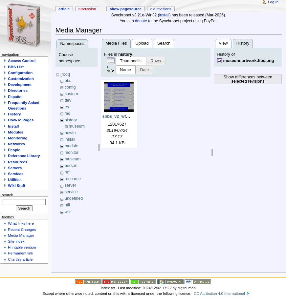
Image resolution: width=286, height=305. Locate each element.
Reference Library (24, 156)
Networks (16, 144)
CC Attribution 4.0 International (219, 293)
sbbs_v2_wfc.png (119, 116)
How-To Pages (20, 120)
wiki (68, 212)
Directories (18, 90)
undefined (74, 198)
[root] (65, 74)
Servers (15, 168)
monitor (71, 152)
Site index (16, 241)
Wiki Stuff (16, 186)
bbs (68, 80)
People (14, 150)
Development (20, 85)
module (71, 146)
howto (70, 133)
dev (68, 100)
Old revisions (160, 9)
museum (77, 126)
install (164, 15)
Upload (142, 43)
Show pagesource (126, 9)
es (67, 107)
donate (141, 21)
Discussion (87, 9)
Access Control (21, 61)
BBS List (16, 67)
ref (67, 172)
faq (68, 113)
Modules (15, 132)
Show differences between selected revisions (248, 79)
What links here (21, 223)
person (71, 165)
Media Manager (21, 235)
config (70, 87)
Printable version (22, 247)
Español (15, 97)
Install (13, 126)
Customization (21, 79)
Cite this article (20, 259)
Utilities (14, 180)
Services (15, 174)
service (71, 192)
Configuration (20, 73)
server (70, 185)
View (223, 43)
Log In (273, 2)
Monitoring (17, 138)
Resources (17, 162)
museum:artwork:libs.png (248, 60)
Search (163, 43)
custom (71, 94)
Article (64, 9)
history (71, 120)
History (14, 114)
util (67, 205)
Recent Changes (22, 230)
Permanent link (20, 253)
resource (73, 178)
